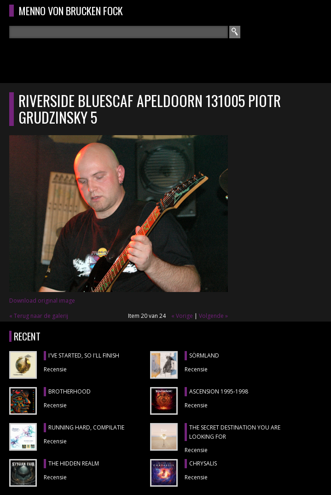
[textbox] (118, 32)
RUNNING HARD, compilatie (86, 427)
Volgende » (213, 316)
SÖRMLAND (204, 355)
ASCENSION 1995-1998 (218, 391)
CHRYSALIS (203, 463)
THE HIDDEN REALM (73, 463)
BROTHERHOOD (69, 391)
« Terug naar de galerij (38, 316)
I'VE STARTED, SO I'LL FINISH (83, 355)
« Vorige (182, 316)
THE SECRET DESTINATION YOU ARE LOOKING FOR (234, 432)
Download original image (42, 300)
